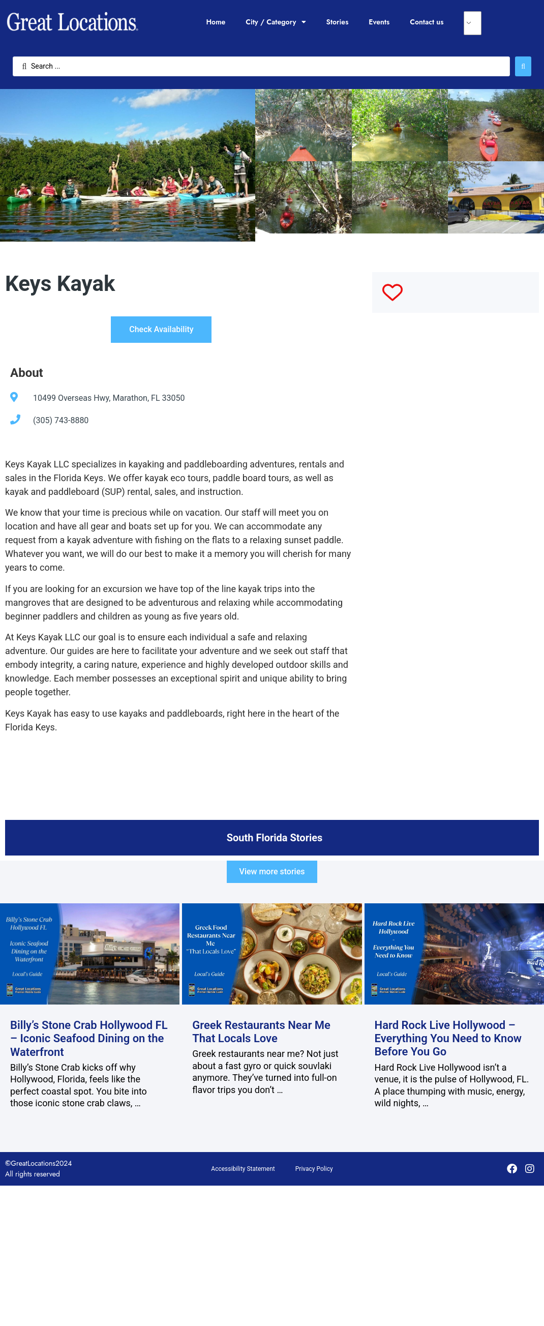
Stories (337, 22)
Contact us (426, 22)
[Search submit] (523, 66)
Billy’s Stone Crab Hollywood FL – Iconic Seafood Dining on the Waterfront (89, 1038)
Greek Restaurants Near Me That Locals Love (261, 1032)
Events (379, 22)
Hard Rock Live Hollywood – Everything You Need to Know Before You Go (448, 1038)
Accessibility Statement (243, 1168)
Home (215, 22)
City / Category (276, 22)
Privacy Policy (314, 1168)
